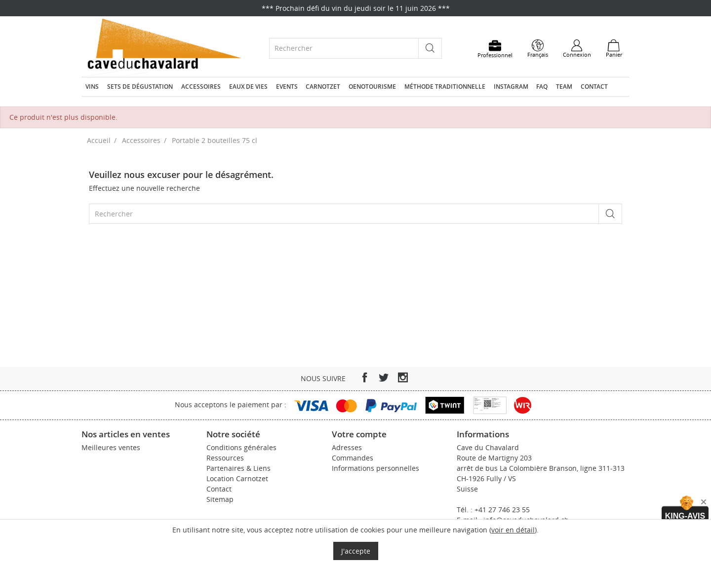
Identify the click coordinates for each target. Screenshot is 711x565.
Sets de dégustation (140, 86)
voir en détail (513, 529)
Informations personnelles (375, 468)
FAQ (542, 86)
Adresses (347, 447)
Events (287, 86)
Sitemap (220, 499)
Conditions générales (241, 447)
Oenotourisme (372, 86)
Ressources (225, 457)
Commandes (352, 457)
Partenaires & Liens (238, 468)
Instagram (511, 86)
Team (564, 86)
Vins (92, 86)
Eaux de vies (248, 86)
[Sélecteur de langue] (537, 48)
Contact (594, 86)
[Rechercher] (344, 48)
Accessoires (201, 86)
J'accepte (355, 551)
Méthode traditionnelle (444, 86)
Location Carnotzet (237, 478)
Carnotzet (323, 86)
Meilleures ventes (110, 447)
